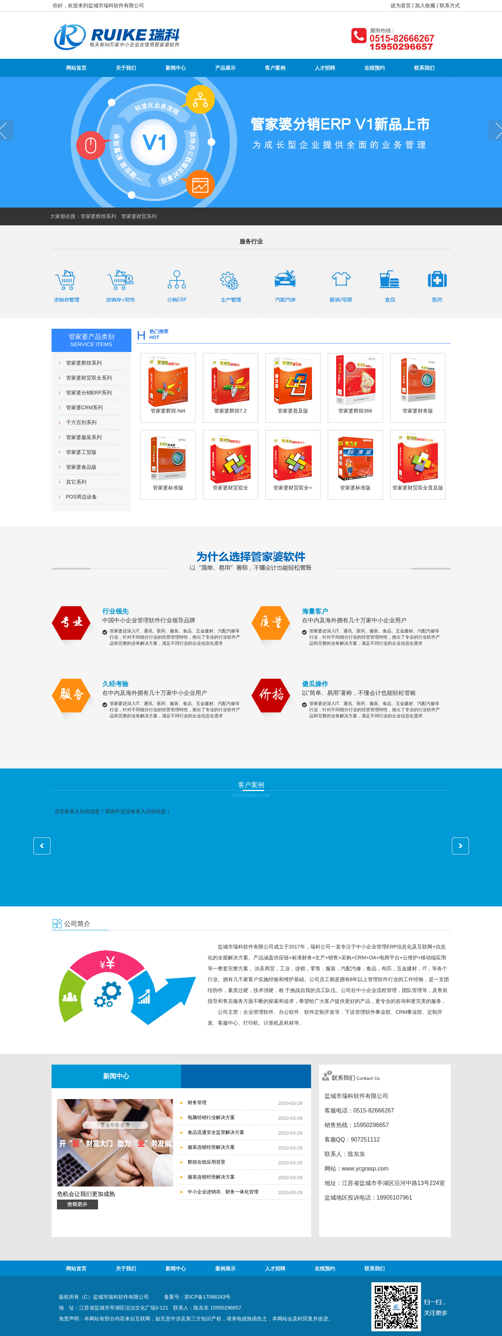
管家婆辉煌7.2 (230, 383)
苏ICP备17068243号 (207, 1297)
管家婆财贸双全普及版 (417, 460)
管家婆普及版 (293, 383)
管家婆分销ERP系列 (89, 393)
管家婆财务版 (418, 383)
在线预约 (374, 68)
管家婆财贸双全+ (293, 460)
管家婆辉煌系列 (84, 363)
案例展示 (225, 1268)
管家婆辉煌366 (355, 383)
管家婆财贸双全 (230, 460)
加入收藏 (425, 5)
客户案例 (275, 68)
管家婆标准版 (168, 460)
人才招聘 (325, 68)
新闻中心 (176, 68)
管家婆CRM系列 (84, 407)
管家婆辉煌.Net (168, 383)
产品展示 (225, 68)
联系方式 (450, 5)
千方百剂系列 (81, 422)
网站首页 (76, 68)
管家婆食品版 (81, 467)
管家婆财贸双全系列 (89, 378)
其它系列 (76, 482)
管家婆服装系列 (84, 437)
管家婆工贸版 (81, 452)
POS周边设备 (81, 497)
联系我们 (424, 68)
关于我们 (126, 68)
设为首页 (401, 5)
